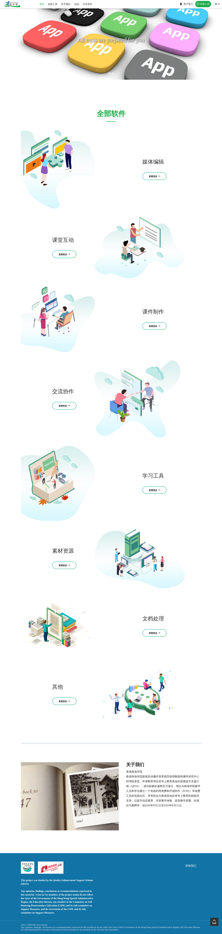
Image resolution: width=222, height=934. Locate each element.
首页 (41, 4)
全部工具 (52, 4)
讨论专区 (87, 4)
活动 (76, 4)
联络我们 (190, 865)
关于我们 (66, 4)
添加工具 (205, 4)
